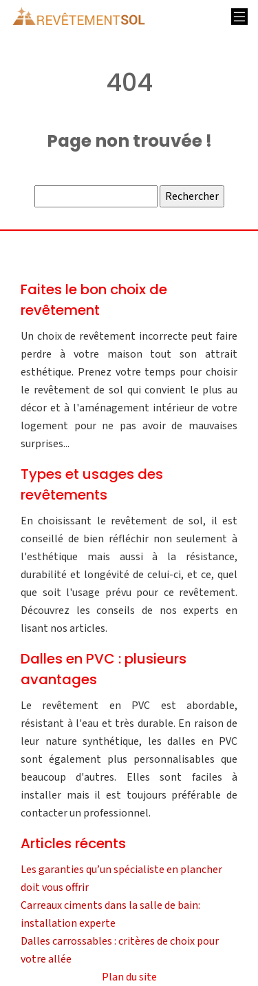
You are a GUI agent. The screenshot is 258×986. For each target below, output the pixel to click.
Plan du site (129, 977)
